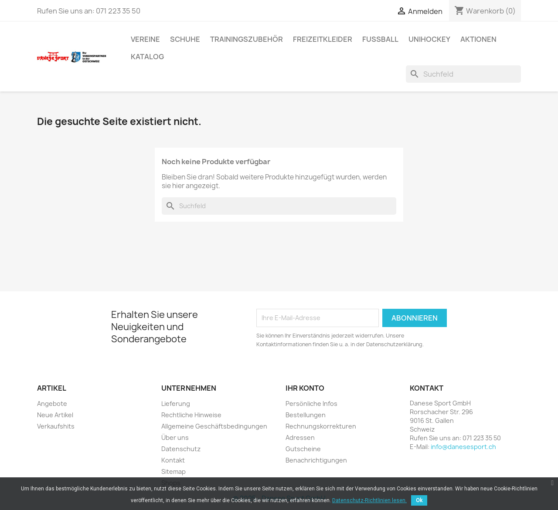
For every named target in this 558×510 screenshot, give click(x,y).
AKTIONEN (478, 39)
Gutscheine (303, 449)
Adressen (300, 437)
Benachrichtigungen (316, 460)
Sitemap (173, 471)
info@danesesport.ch (463, 446)
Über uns (175, 437)
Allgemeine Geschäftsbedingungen (214, 426)
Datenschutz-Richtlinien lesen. (369, 500)
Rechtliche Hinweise (191, 415)
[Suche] (463, 74)
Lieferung (175, 403)
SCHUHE (185, 39)
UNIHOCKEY (429, 39)
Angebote (52, 403)
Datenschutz (181, 449)
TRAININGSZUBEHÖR (246, 39)
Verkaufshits (56, 426)
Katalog (147, 56)
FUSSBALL (380, 39)
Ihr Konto (305, 388)
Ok (419, 500)
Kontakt (173, 460)
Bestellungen (306, 415)
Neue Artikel (55, 415)
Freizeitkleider (322, 39)
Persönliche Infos (311, 403)
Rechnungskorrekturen (321, 426)
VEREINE (145, 39)
